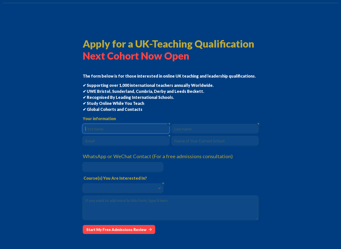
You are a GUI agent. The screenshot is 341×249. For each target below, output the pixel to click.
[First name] (126, 128)
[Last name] (215, 128)
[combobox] (120, 188)
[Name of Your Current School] (215, 140)
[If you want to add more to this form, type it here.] (170, 208)
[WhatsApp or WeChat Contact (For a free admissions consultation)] (123, 166)
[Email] (126, 140)
